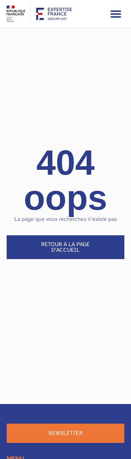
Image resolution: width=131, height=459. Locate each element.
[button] (116, 14)
